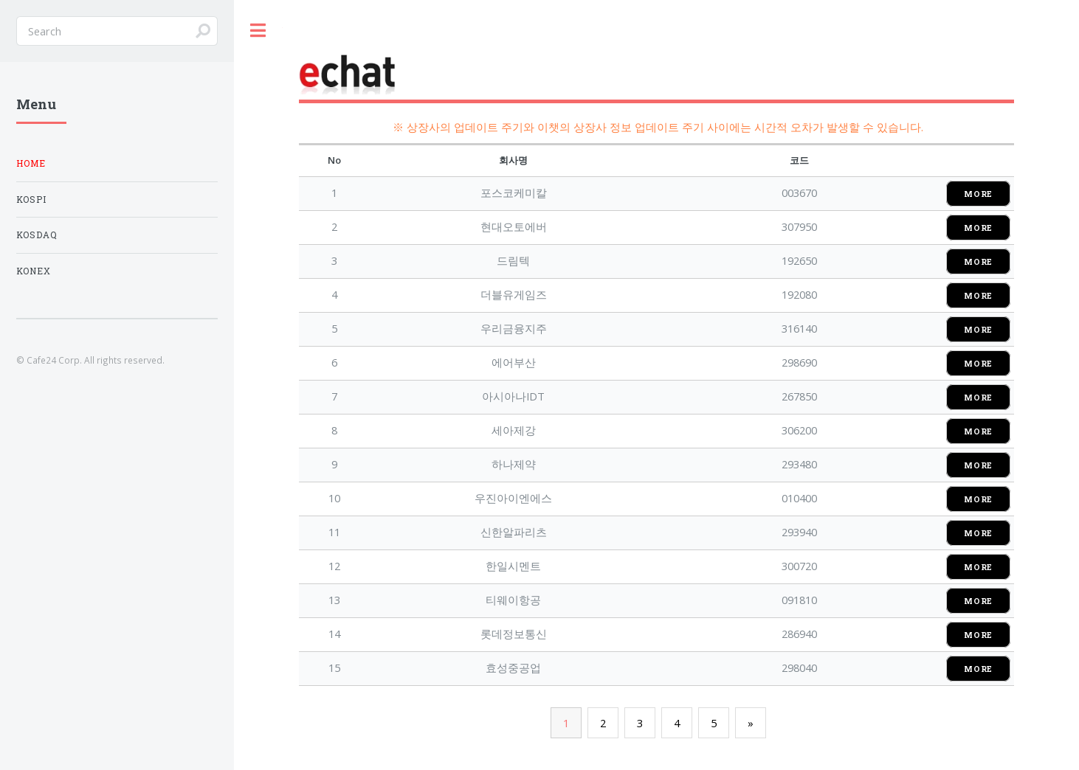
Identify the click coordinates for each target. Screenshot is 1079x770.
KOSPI (31, 199)
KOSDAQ (37, 234)
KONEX (33, 271)
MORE (978, 194)
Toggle (258, 30)
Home (31, 163)
